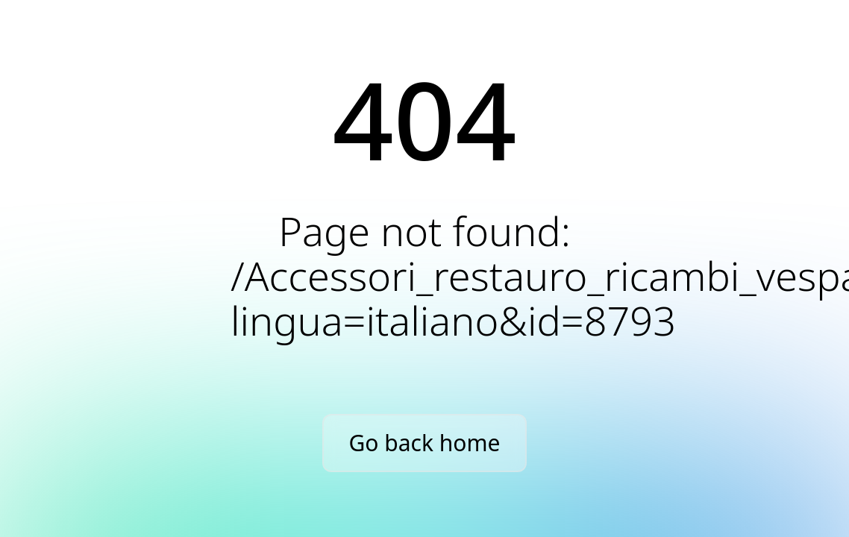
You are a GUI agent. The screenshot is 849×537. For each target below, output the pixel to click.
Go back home (425, 442)
